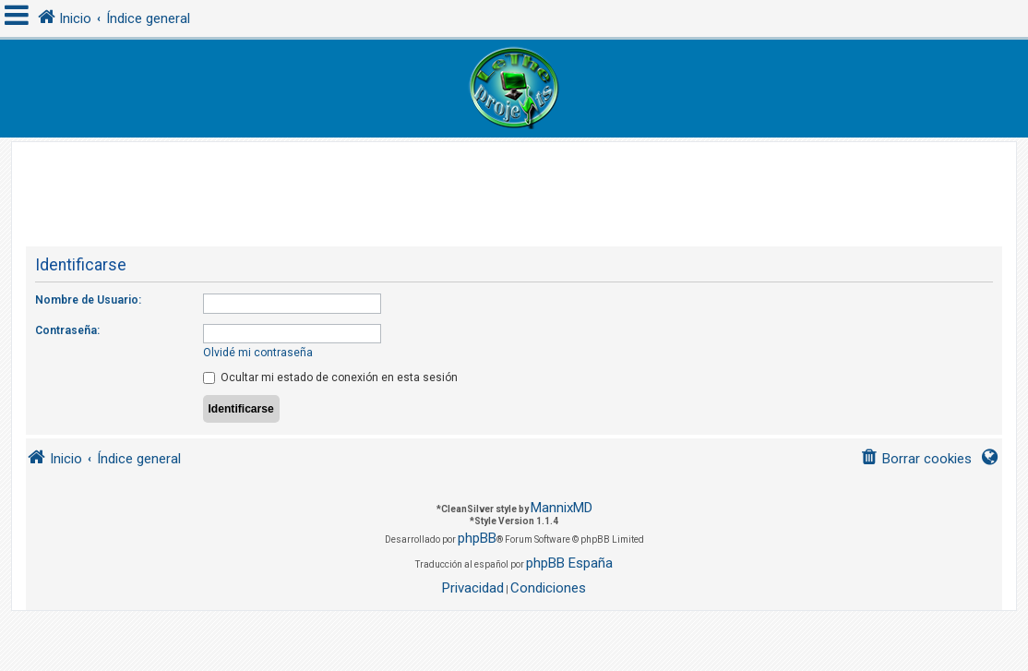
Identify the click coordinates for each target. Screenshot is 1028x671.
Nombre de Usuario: (88, 300)
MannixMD (561, 507)
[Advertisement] (514, 183)
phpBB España (569, 563)
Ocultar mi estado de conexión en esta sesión (330, 377)
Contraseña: (67, 330)
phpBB (477, 538)
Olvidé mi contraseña (258, 352)
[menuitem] (916, 459)
